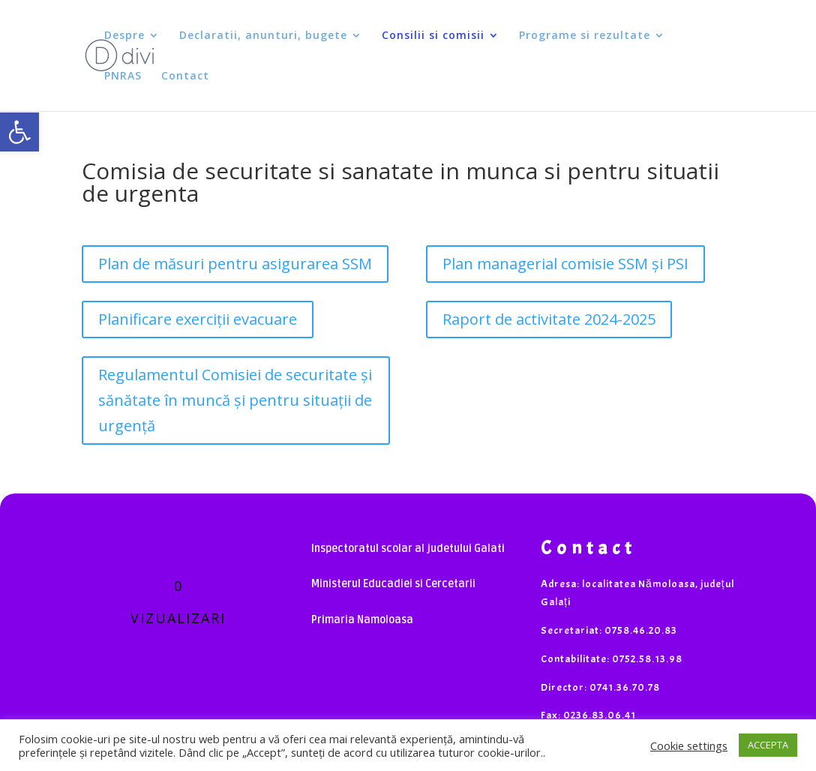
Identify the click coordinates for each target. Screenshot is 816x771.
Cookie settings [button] (689, 745)
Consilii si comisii (433, 36)
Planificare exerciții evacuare (197, 319)
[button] (19, 132)
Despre (124, 36)
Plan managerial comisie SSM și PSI (565, 264)
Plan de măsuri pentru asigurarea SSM (235, 264)
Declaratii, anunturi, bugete (263, 36)
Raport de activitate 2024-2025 (549, 319)
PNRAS (123, 76)
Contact (185, 76)
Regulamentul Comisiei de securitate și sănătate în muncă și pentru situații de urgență (235, 400)
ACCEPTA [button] (768, 745)
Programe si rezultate (584, 36)
